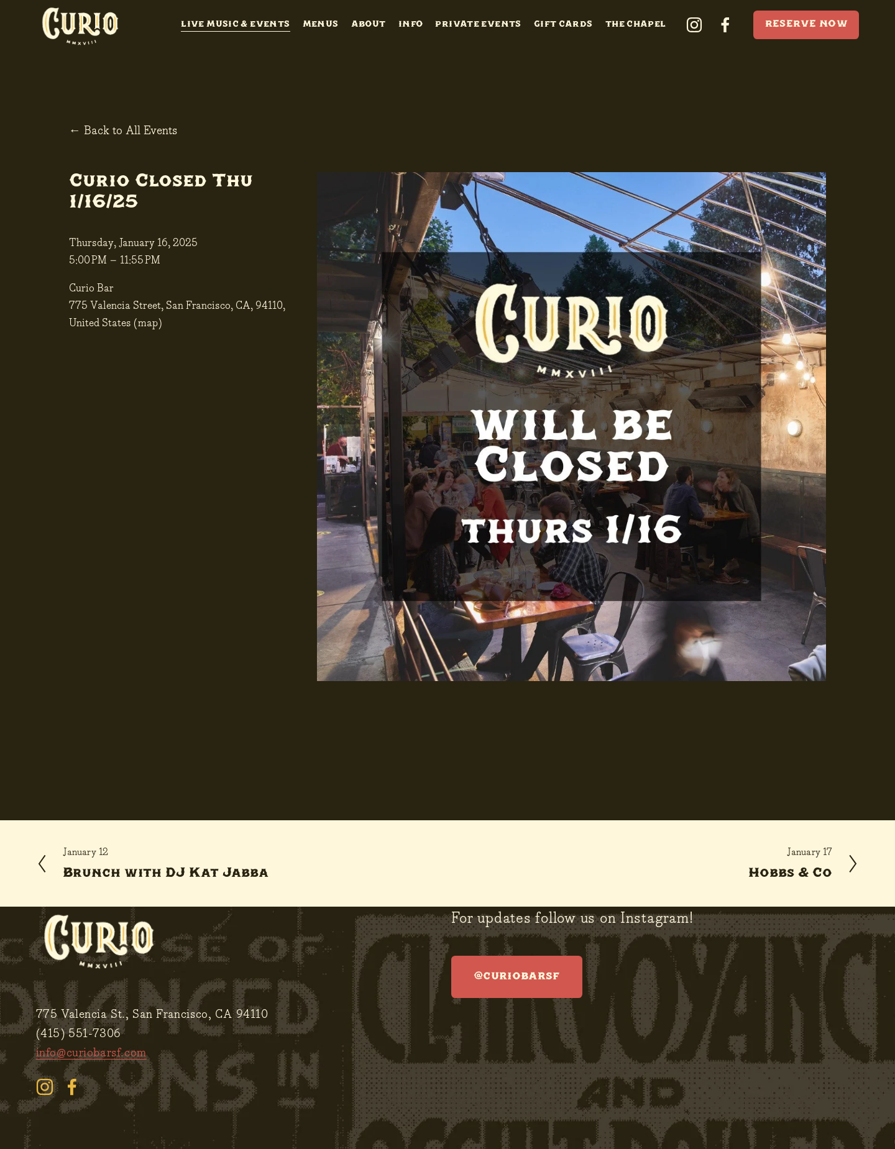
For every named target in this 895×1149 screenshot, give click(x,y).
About (368, 25)
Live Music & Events (235, 25)
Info (410, 25)
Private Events (478, 25)
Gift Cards (563, 25)
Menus (321, 25)
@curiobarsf (517, 976)
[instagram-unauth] (694, 25)
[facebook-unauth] (725, 25)
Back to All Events (130, 131)
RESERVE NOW (806, 24)
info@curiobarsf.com (91, 1053)
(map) (148, 323)
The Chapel (635, 25)
